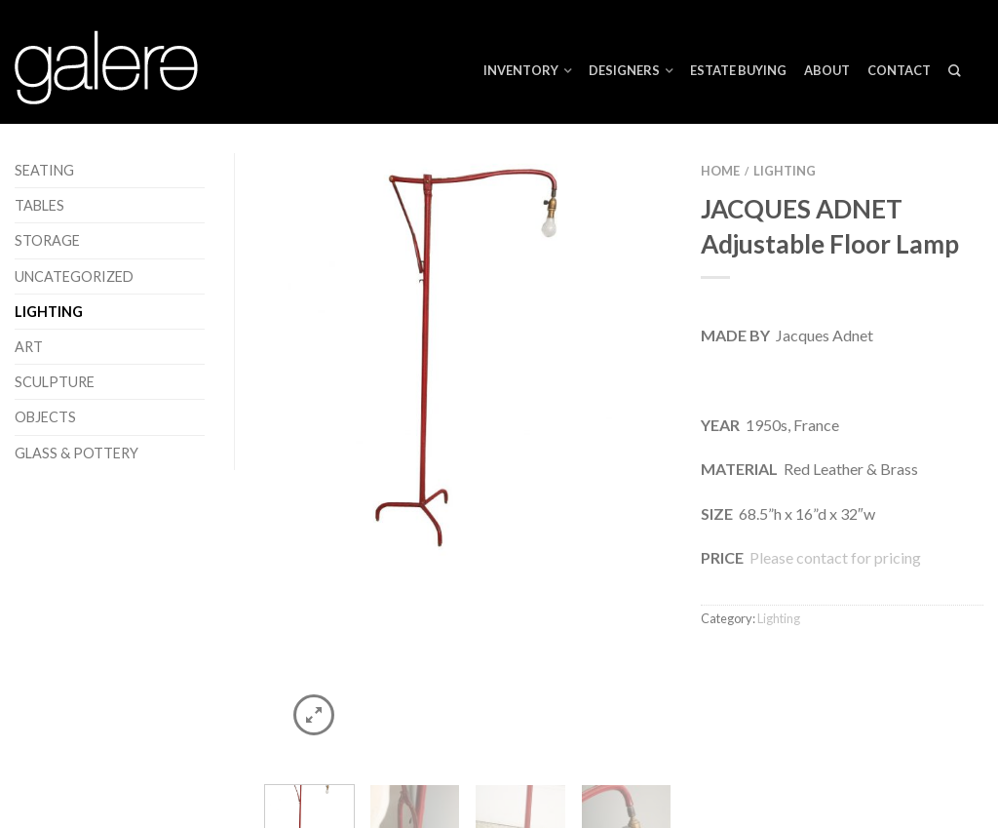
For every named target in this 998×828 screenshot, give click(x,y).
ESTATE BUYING (738, 70)
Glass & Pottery (76, 453)
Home (720, 170)
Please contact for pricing (834, 557)
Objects (45, 417)
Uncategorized (74, 276)
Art (29, 346)
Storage (47, 240)
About (827, 70)
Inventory (520, 70)
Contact (899, 70)
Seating (44, 170)
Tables (39, 205)
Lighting (49, 311)
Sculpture (55, 382)
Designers (624, 70)
